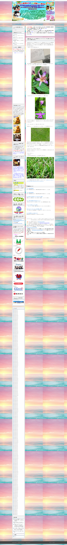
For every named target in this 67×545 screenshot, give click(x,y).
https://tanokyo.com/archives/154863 (17, 223)
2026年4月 (15, 310)
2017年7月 (15, 446)
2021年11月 (15, 379)
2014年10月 (15, 489)
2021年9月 (15, 382)
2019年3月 (15, 420)
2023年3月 (15, 358)
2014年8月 (15, 492)
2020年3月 (15, 404)
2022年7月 (15, 369)
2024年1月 (15, 345)
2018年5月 (15, 433)
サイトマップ (19, 21)
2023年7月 (15, 353)
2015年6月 (15, 479)
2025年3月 (15, 327)
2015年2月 (15, 484)
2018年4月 (15, 434)
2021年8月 (15, 383)
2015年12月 (15, 471)
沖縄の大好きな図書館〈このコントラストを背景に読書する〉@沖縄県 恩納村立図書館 (19, 520)
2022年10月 (15, 365)
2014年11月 (15, 488)
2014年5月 (15, 496)
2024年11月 (15, 332)
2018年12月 (15, 424)
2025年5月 (15, 324)
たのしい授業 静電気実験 (30, 188)
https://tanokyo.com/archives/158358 (32, 227)
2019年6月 (15, 416)
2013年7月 (15, 509)
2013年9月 (15, 506)
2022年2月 (15, 375)
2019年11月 (15, 409)
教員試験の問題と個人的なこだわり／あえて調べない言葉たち (33, 239)
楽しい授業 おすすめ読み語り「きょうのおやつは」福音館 (34, 196)
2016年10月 (15, 458)
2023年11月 (15, 348)
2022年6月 (15, 370)
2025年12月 (15, 315)
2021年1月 (15, 392)
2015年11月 (15, 472)
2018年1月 (15, 438)
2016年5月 (15, 464)
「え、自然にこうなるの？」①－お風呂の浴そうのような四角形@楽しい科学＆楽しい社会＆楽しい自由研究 (18, 529)
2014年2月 (15, 500)
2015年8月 (15, 476)
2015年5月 (15, 480)
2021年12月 (15, 378)
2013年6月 (15, 510)
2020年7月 (15, 399)
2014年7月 (15, 493)
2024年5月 (15, 340)
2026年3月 (15, 311)
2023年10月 (15, 349)
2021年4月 (15, 388)
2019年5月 (15, 417)
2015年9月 (15, 475)
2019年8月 (15, 413)
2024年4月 (15, 341)
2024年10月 (15, 333)
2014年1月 (15, 501)
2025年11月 (15, 316)
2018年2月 (15, 437)
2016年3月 (15, 467)
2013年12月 (15, 502)
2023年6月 (15, 354)
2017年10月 (15, 442)
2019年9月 (15, 412)
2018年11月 (15, 425)
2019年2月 (15, 421)
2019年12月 (15, 408)
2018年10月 (15, 426)
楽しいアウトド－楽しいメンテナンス (18, 35)
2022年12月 (15, 362)
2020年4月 (15, 403)
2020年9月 (15, 396)
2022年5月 (15, 371)
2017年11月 (15, 441)
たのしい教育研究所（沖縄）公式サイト (20, 542)
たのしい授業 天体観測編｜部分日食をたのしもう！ (34, 200)
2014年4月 (15, 497)
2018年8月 (15, 429)
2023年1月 (15, 361)
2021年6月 (15, 386)
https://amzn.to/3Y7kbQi (41, 221)
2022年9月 (15, 366)
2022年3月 (15, 374)
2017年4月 (15, 450)
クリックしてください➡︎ (16, 300)
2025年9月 (15, 319)
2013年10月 (15, 505)
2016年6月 (15, 463)
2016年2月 (15, 468)
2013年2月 (15, 513)
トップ (14, 21)
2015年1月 (15, 485)
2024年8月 (15, 336)
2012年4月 (15, 514)
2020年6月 (15, 400)
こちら (46, 28)
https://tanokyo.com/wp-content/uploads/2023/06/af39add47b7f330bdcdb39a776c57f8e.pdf (18, 220)
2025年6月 (15, 323)
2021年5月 (15, 387)
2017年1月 (15, 454)
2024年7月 (15, 337)
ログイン (15, 536)
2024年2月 (15, 344)
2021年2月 (15, 391)
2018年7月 (15, 430)
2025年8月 (15, 320)
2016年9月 (15, 459)
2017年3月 (15, 451)
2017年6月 (15, 447)
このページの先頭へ (52, 542)
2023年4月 (15, 357)
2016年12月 (15, 455)
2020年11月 (15, 395)
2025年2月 (15, 328)
